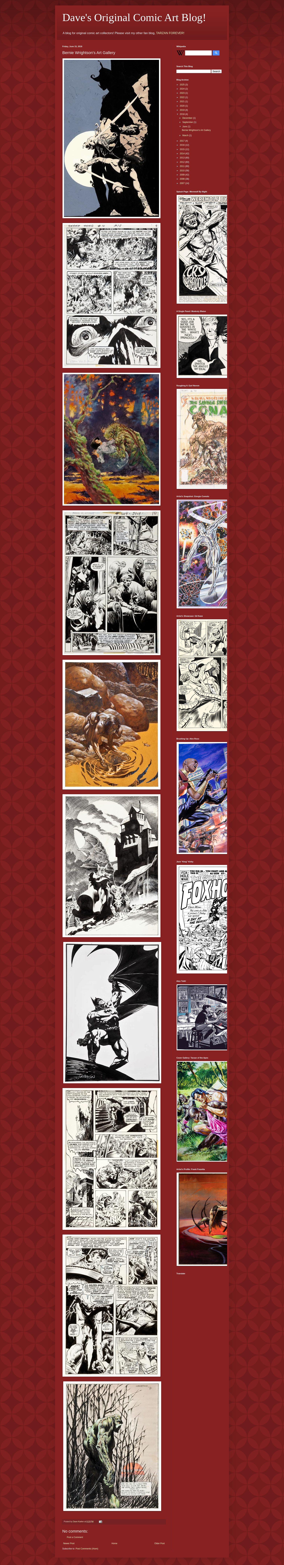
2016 (182, 145)
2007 (182, 183)
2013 (182, 157)
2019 (182, 110)
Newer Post (68, 1543)
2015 (182, 149)
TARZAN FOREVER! (170, 33)
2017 (182, 141)
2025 (182, 84)
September (188, 122)
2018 (182, 114)
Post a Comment (75, 1537)
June (185, 126)
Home (114, 1543)
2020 (182, 106)
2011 (182, 166)
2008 (182, 179)
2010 (182, 170)
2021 (182, 101)
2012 (182, 162)
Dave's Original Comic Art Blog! (134, 17)
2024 (182, 89)
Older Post (159, 1543)
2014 (182, 153)
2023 (182, 93)
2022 (182, 97)
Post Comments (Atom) (87, 1548)
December (187, 118)
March (185, 135)
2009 (182, 174)
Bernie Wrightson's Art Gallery (196, 130)
